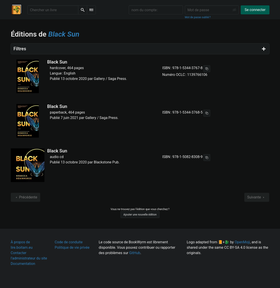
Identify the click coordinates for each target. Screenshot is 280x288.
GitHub (134, 253)
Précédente (25, 197)
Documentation (23, 264)
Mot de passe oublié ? (198, 17)
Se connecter (255, 10)
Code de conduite (69, 242)
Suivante (256, 197)
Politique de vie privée (72, 247)
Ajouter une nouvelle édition (140, 214)
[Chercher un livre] (52, 9)
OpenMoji (242, 242)
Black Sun (57, 62)
